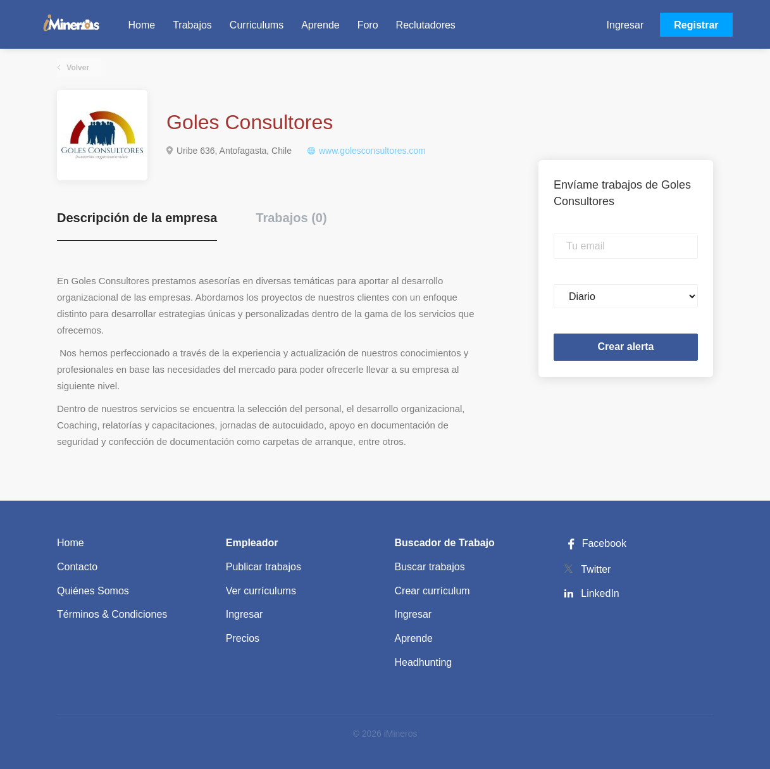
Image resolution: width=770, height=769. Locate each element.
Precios (242, 638)
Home (70, 542)
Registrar (696, 25)
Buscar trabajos (430, 566)
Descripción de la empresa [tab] (137, 218)
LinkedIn (600, 593)
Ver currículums (261, 590)
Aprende (414, 638)
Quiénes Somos (93, 590)
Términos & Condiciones (112, 614)
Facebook (594, 543)
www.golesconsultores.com (372, 151)
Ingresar (625, 25)
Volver (77, 67)
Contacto (77, 566)
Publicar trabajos (263, 566)
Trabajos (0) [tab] (291, 218)
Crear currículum (432, 590)
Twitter (596, 569)
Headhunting (423, 662)
